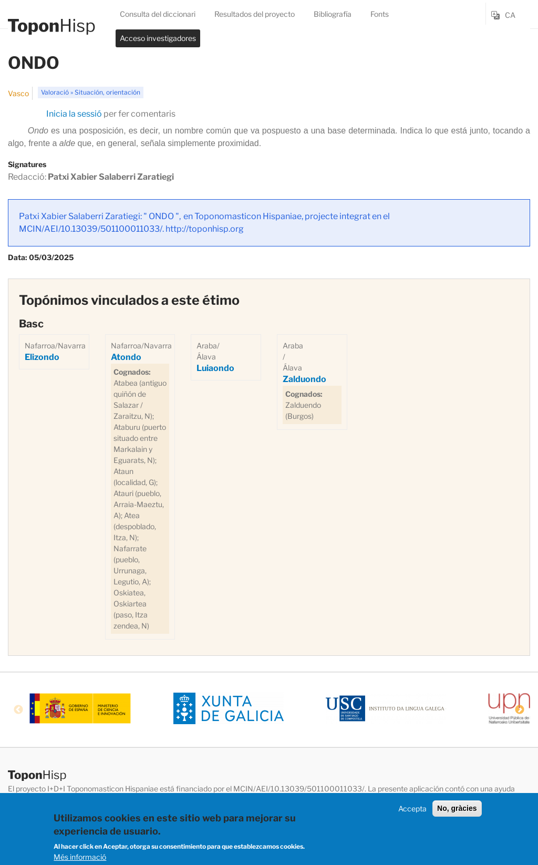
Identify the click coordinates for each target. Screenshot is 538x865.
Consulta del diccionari (157, 13)
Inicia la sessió (74, 114)
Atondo (126, 357)
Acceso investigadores (158, 38)
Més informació (80, 858)
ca (510, 15)
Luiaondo (215, 368)
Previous (18, 710)
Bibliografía (332, 13)
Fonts (379, 13)
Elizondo (42, 357)
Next (519, 710)
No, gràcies (457, 810)
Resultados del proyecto (254, 13)
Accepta (412, 810)
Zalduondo (304, 379)
